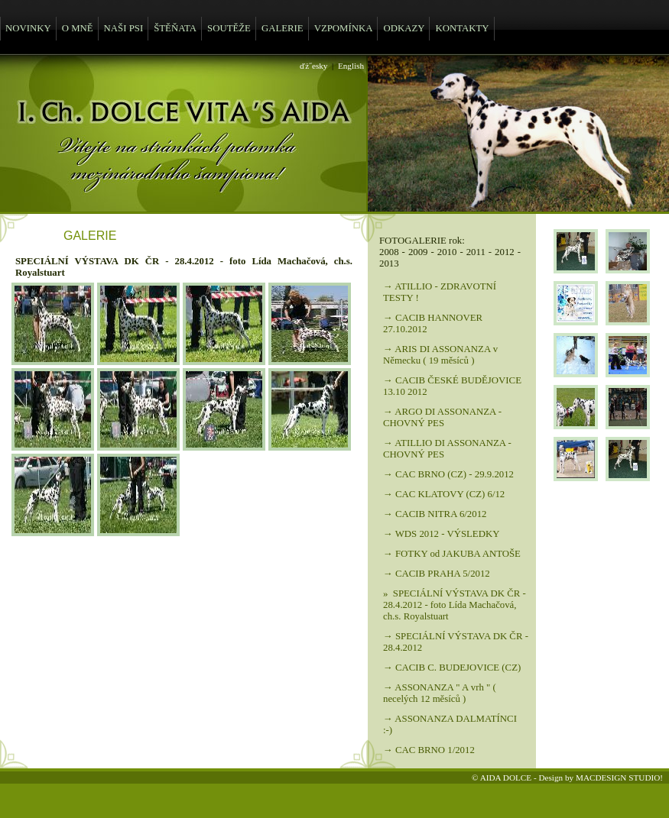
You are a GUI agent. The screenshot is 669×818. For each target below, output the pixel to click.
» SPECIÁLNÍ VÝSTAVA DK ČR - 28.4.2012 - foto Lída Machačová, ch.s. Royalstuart (454, 605)
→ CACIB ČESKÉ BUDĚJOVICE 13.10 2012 (452, 386)
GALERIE (282, 28)
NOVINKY (28, 28)
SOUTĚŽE (229, 28)
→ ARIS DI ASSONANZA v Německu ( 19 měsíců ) (440, 355)
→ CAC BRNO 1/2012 (429, 750)
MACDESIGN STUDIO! (619, 777)
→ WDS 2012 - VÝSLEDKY (441, 534)
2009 (418, 252)
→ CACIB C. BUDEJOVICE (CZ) (452, 667)
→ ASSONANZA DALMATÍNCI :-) (450, 724)
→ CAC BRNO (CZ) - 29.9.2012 (448, 474)
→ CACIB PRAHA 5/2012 (436, 573)
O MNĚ (77, 28)
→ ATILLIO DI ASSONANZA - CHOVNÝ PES (447, 449)
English (351, 65)
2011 (476, 252)
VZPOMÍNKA (343, 28)
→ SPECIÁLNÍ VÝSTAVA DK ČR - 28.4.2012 (455, 642)
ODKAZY (403, 28)
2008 (389, 252)
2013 (389, 263)
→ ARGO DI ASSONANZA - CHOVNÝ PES (442, 417)
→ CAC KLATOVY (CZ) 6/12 (444, 494)
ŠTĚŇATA (175, 28)
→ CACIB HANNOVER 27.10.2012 (432, 323)
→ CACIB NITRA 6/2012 (434, 514)
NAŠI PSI (124, 28)
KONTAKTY (462, 28)
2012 (505, 252)
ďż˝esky (313, 65)
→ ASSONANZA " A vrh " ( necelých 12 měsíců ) (439, 693)
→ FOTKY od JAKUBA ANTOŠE (452, 553)
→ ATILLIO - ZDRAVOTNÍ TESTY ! (439, 292)
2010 (447, 252)
